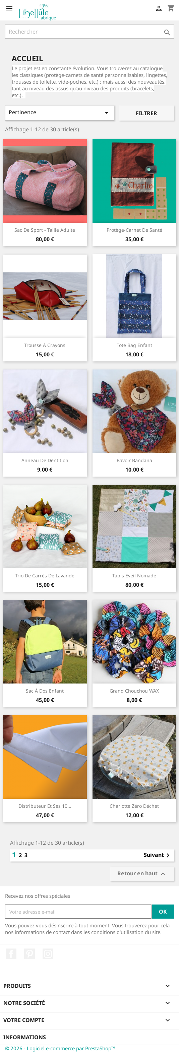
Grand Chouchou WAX (134, 691)
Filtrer (146, 113)
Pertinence (60, 112)
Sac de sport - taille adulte (44, 230)
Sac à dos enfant (45, 691)
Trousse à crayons (44, 345)
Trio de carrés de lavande (44, 575)
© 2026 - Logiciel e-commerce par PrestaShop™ (60, 1048)
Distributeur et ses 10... (44, 806)
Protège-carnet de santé (134, 230)
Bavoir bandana (134, 460)
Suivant (158, 855)
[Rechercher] (89, 32)
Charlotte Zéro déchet (134, 806)
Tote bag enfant (134, 345)
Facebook (11, 954)
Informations (24, 1037)
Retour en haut (142, 874)
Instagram (48, 954)
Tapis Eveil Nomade (134, 575)
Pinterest (29, 954)
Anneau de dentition (44, 460)
